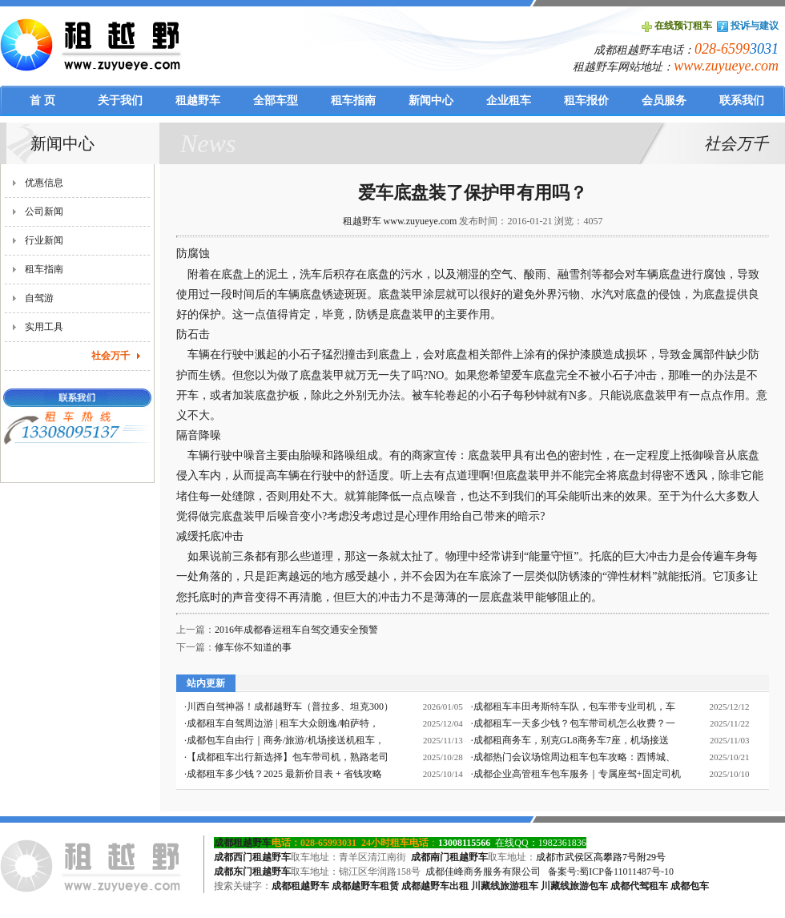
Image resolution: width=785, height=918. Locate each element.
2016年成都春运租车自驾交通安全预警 (296, 629)
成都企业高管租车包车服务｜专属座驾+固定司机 (577, 773)
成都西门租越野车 (252, 857)
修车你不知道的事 (253, 647)
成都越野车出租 (435, 886)
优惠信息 (44, 182)
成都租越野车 (243, 842)
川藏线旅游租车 (504, 886)
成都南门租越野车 (449, 857)
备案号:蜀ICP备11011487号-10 (611, 871)
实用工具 (44, 326)
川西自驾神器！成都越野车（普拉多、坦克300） (290, 706)
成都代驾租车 (639, 886)
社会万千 (110, 355)
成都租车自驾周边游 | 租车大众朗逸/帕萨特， (283, 723)
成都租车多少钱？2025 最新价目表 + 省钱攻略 (284, 773)
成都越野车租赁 (365, 886)
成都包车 (689, 886)
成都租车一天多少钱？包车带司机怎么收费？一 (574, 723)
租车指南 (44, 269)
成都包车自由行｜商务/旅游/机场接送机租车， (285, 740)
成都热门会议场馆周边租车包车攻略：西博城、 (574, 757)
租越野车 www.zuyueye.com (400, 221)
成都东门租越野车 (252, 871)
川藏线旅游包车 (574, 886)
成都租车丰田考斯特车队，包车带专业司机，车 (574, 706)
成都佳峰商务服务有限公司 (483, 871)
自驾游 (39, 298)
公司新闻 (44, 211)
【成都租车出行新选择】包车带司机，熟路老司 (287, 757)
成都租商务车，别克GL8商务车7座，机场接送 (571, 740)
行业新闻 (44, 240)
